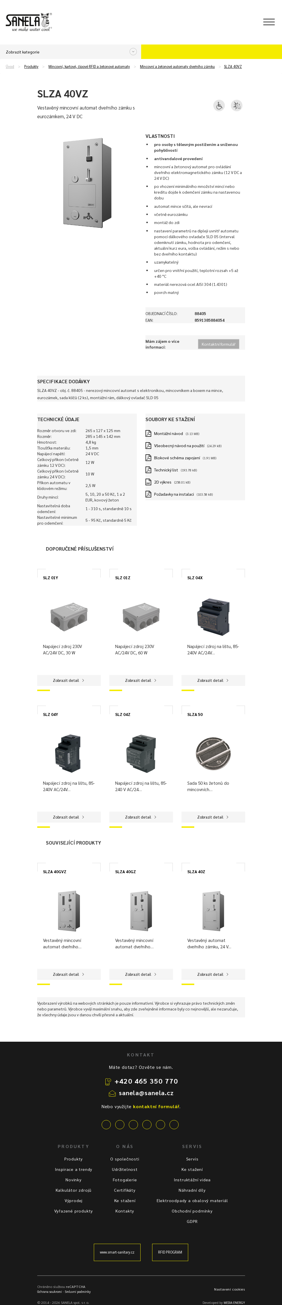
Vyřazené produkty (73, 1210)
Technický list (166, 469)
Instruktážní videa (192, 1179)
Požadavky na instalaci (174, 494)
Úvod (10, 66)
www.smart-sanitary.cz (117, 1252)
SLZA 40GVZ (54, 871)
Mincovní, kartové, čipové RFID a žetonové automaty (89, 66)
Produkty (31, 66)
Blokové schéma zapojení (177, 457)
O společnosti (124, 1158)
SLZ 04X (195, 577)
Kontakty (124, 1210)
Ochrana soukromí (49, 1291)
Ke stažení (125, 1200)
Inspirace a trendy (73, 1169)
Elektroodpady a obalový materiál (192, 1200)
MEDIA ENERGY (234, 1302)
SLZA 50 (195, 714)
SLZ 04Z (122, 714)
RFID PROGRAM (170, 1252)
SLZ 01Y (50, 577)
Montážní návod (168, 433)
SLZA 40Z (196, 871)
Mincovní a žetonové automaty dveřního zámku (177, 66)
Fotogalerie (125, 1179)
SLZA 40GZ (125, 871)
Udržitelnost (125, 1169)
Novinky (74, 1179)
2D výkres (162, 481)
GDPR (192, 1221)
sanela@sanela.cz (146, 1093)
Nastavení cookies (229, 1289)
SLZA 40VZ (233, 66)
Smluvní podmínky (78, 1291)
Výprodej (74, 1200)
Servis (192, 1158)
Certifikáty (125, 1190)
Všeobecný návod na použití (179, 445)
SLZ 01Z (122, 577)
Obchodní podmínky (192, 1210)
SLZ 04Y (50, 714)
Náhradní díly (192, 1190)
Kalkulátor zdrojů (74, 1190)
